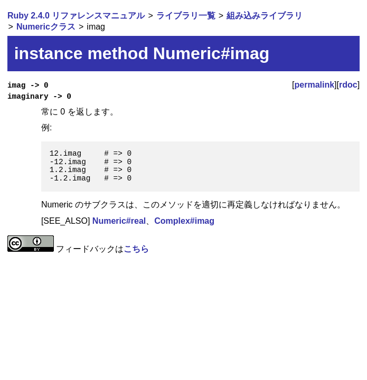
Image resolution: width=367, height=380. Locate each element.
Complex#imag (184, 220)
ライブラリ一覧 (185, 15)
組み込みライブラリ (265, 15)
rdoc (348, 84)
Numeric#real (119, 220)
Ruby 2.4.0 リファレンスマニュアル (76, 15)
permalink (315, 84)
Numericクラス (46, 26)
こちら (136, 248)
